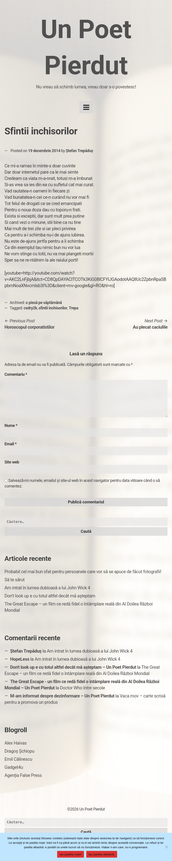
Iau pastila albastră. (101, 854)
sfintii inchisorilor (53, 308)
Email (10, 443)
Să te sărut (14, 579)
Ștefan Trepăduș (79, 151)
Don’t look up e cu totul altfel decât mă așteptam (49, 596)
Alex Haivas (15, 743)
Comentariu (15, 374)
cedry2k (30, 308)
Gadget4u (13, 767)
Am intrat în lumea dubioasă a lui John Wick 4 (47, 587)
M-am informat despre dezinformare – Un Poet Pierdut (62, 696)
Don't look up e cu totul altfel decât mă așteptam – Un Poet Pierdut (73, 667)
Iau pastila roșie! (70, 854)
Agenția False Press (23, 775)
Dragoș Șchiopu (19, 751)
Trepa (73, 308)
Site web (11, 462)
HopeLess (19, 659)
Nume (10, 425)
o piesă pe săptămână (44, 302)
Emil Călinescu (18, 759)
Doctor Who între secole (82, 688)
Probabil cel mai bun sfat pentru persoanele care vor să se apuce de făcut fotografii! (82, 571)
